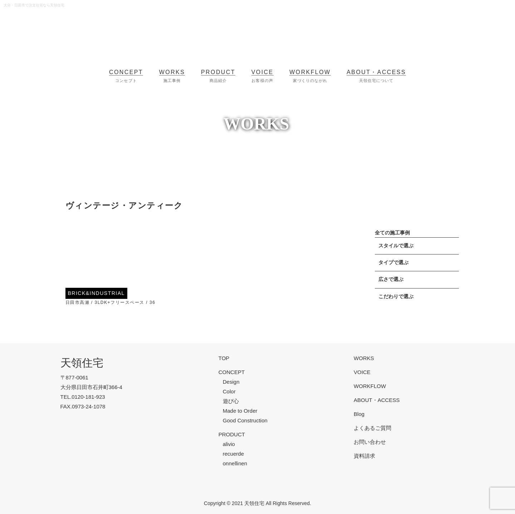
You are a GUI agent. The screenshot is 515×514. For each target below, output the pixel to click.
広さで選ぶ (390, 279)
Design (231, 382)
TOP (224, 358)
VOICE (362, 372)
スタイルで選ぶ (395, 245)
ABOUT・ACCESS (376, 400)
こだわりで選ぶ (395, 296)
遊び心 (231, 401)
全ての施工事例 (392, 233)
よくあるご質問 (372, 428)
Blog (359, 414)
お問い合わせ (370, 442)
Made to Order (240, 411)
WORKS (364, 358)
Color (229, 391)
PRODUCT (232, 434)
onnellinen (235, 463)
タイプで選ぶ (393, 262)
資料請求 (364, 456)
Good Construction (245, 420)
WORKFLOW (370, 386)
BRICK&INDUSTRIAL (96, 293)
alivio (229, 444)
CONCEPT (232, 372)
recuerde (233, 454)
